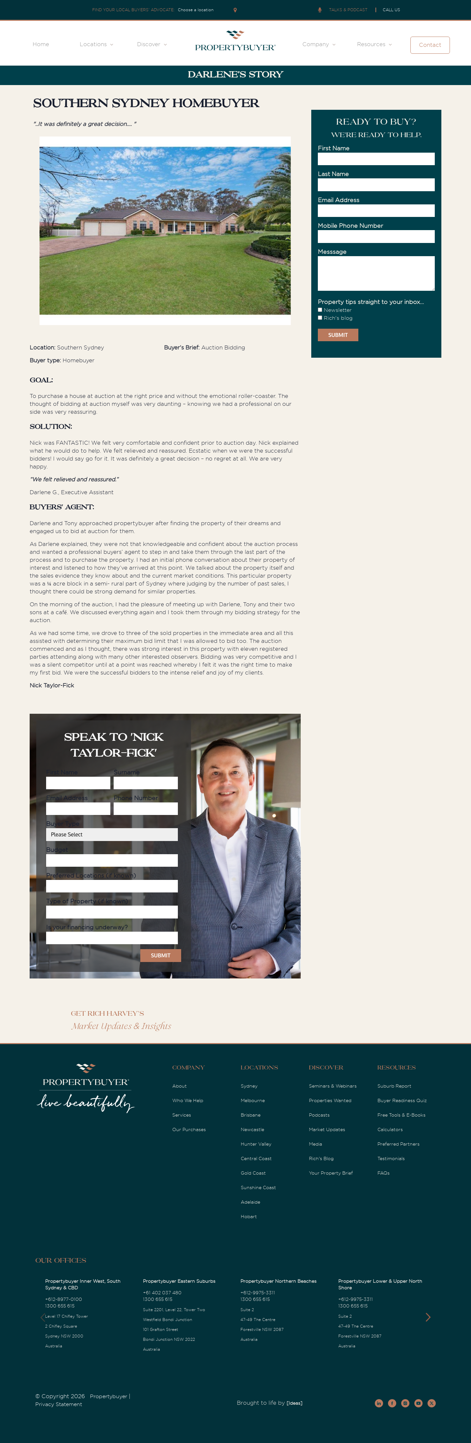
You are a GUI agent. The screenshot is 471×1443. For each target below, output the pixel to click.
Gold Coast (253, 1173)
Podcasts (319, 1115)
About (179, 1086)
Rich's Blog (321, 1158)
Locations (93, 44)
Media (315, 1144)
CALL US (391, 10)
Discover (148, 44)
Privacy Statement (58, 1404)
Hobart (249, 1216)
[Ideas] (294, 1403)
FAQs (383, 1173)
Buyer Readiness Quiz (402, 1100)
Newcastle (252, 1129)
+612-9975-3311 (257, 1292)
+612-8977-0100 (63, 1299)
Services (181, 1115)
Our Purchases (189, 1129)
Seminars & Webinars (333, 1086)
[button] (428, 1317)
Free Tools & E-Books (401, 1115)
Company (315, 44)
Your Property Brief (331, 1173)
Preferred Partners (398, 1144)
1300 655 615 (59, 1305)
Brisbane (251, 1115)
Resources (371, 44)
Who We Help (187, 1100)
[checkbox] (376, 314)
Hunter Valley (256, 1144)
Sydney (249, 1086)
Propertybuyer (108, 1396)
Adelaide (250, 1202)
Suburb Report (394, 1086)
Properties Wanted (330, 1100)
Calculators (390, 1129)
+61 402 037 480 (162, 1292)
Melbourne (253, 1100)
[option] (165, 231)
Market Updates (327, 1129)
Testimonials (391, 1158)
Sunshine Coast (258, 1187)
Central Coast (256, 1158)
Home (41, 44)
